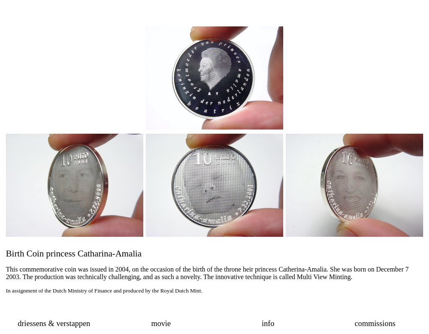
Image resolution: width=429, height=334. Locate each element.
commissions (375, 323)
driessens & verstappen (54, 323)
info (268, 323)
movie (161, 323)
